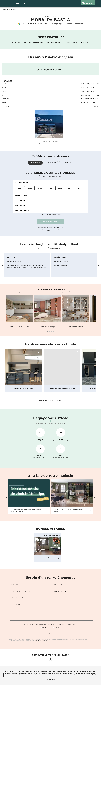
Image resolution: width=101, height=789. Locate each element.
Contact (85, 42)
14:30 (40, 188)
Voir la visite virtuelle (50, 141)
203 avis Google (42, 23)
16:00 (60, 188)
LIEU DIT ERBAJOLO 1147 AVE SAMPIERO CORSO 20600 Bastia (36, 42)
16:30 (70, 188)
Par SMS (57, 627)
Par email (45, 627)
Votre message (16, 604)
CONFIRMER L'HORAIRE (50, 221)
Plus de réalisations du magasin (50, 400)
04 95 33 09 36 (70, 42)
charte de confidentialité (40, 640)
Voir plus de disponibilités (50, 214)
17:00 (80, 188)
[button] (50, 182)
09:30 (20, 188)
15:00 (50, 188)
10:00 (30, 188)
